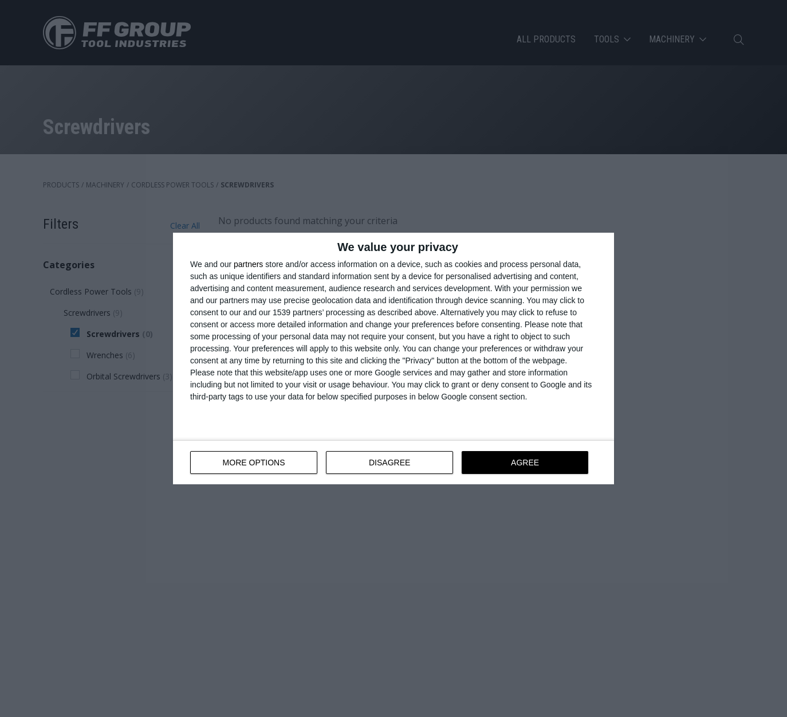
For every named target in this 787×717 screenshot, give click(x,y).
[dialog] (393, 358)
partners (248, 264)
